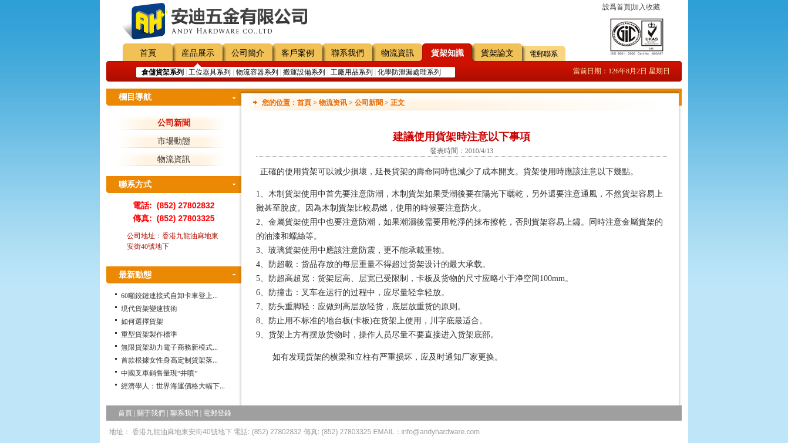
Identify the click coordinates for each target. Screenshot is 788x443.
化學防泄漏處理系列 (409, 72)
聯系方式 (135, 184)
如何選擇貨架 (142, 321)
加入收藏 (646, 7)
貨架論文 (497, 53)
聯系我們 (347, 53)
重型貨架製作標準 (149, 334)
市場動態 (173, 141)
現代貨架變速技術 (149, 309)
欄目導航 (135, 97)
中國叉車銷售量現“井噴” (159, 373)
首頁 (148, 53)
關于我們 (151, 413)
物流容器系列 (257, 72)
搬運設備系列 (304, 72)
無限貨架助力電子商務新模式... (169, 347)
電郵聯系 (544, 54)
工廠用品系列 (352, 72)
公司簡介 (247, 53)
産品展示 (197, 53)
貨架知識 (447, 53)
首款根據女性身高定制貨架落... (169, 360)
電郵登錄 (217, 413)
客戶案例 (297, 53)
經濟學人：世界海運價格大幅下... (173, 386)
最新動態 (135, 274)
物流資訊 (397, 53)
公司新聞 (173, 123)
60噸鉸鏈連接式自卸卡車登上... (169, 296)
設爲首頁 (616, 7)
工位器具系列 (209, 72)
